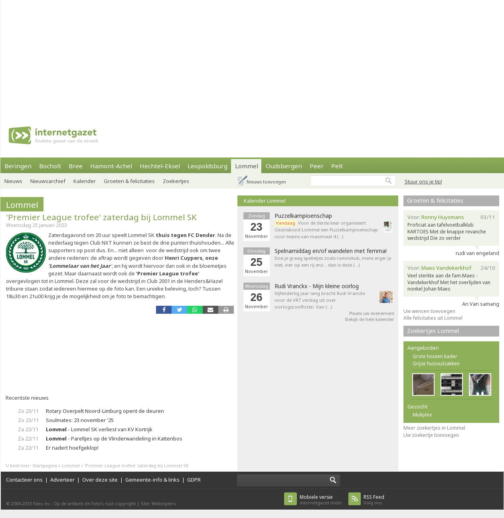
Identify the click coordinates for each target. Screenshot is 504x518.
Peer (317, 166)
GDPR (194, 479)
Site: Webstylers (158, 503)
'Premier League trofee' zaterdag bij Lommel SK (101, 217)
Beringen (18, 166)
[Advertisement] (234, 56)
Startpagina (44, 465)
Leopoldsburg (207, 166)
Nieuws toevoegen (266, 182)
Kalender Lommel (265, 200)
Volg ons (374, 500)
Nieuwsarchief (47, 181)
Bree (76, 166)
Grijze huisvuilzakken (436, 363)
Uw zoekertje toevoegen (431, 435)
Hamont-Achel (111, 166)
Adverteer (62, 479)
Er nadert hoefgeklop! (72, 447)
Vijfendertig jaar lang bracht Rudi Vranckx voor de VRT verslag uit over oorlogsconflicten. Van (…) (320, 300)
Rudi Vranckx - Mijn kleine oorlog (317, 286)
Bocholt (50, 166)
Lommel (246, 166)
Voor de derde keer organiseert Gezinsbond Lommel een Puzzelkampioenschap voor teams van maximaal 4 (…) (326, 229)
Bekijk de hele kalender (369, 319)
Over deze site (100, 479)
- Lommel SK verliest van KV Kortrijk (99, 429)
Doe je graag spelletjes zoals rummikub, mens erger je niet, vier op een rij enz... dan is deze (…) (333, 261)
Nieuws (13, 181)
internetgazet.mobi (321, 500)
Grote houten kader (435, 356)
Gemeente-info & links (152, 479)
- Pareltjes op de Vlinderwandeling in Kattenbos (114, 438)
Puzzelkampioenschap (303, 215)
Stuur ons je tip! (423, 181)
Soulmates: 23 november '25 (80, 420)
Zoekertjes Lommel (433, 331)
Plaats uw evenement (371, 313)
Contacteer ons (24, 479)
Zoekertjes (176, 181)
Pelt (337, 166)
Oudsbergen (284, 166)
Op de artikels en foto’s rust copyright (94, 503)
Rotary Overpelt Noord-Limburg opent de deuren (105, 410)
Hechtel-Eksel (160, 166)
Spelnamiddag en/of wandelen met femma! (331, 251)
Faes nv (41, 503)
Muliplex (422, 414)
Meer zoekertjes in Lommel (434, 427)
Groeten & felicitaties (129, 181)
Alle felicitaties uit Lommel (432, 318)
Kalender (84, 181)
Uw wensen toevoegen (429, 311)
